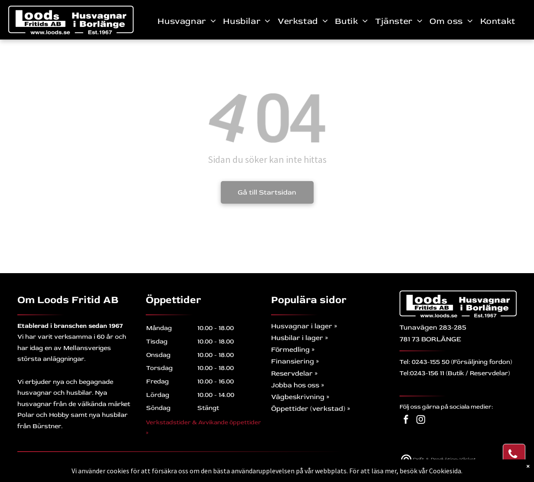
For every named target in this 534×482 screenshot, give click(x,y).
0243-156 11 (427, 373)
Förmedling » (293, 349)
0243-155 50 (430, 362)
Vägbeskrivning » (300, 397)
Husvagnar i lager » (304, 326)
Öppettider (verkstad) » (310, 408)
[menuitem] (186, 21)
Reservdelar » (294, 373)
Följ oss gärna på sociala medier (445, 406)
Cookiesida (445, 470)
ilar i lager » (308, 337)
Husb (280, 337)
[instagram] (420, 420)
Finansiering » (295, 361)
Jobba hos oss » (297, 385)
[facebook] (406, 420)
